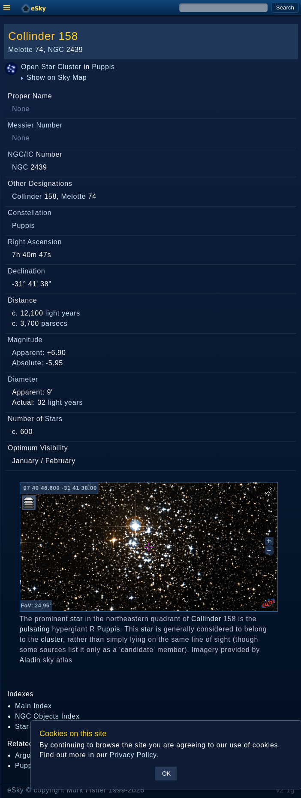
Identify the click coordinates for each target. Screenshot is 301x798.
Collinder (31, 36)
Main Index (33, 706)
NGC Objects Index (47, 716)
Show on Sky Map (54, 77)
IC (30, 154)
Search (285, 7)
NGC (56, 49)
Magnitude (25, 339)
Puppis (103, 66)
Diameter (23, 379)
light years (62, 313)
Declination (26, 271)
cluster (52, 639)
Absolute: (28, 363)
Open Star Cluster (51, 66)
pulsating (35, 629)
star (76, 618)
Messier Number (35, 125)
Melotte (20, 49)
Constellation (29, 212)
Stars (54, 418)
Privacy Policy (133, 755)
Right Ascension (35, 242)
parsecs (54, 323)
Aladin (30, 660)
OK (166, 773)
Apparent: (28, 352)
